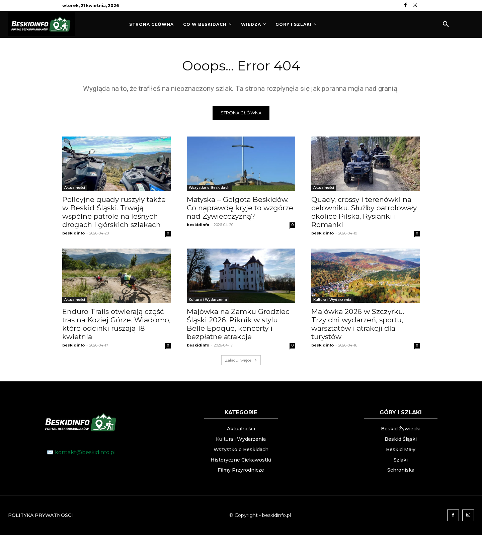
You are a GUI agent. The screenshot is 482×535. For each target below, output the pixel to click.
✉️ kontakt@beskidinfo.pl (81, 452)
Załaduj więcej (241, 360)
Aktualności (74, 187)
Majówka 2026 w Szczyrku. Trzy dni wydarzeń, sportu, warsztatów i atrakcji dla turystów (357, 324)
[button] (445, 24)
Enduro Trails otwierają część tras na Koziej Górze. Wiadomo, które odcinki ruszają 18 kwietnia (116, 324)
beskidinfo (73, 233)
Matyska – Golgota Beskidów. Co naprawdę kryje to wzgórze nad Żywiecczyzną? (240, 207)
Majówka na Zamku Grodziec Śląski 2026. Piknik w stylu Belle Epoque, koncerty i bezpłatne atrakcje (238, 324)
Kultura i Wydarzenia (208, 300)
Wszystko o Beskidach (209, 187)
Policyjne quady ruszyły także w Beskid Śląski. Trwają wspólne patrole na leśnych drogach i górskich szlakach (114, 212)
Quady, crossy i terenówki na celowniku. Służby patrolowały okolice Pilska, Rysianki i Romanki (364, 212)
